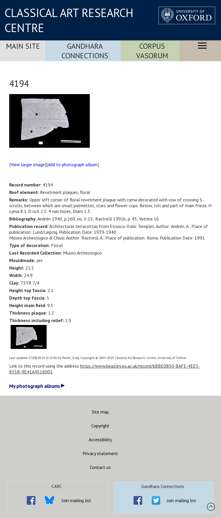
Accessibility (100, 439)
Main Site (23, 46)
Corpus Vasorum (152, 50)
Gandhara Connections (85, 50)
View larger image (28, 164)
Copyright (100, 426)
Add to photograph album (73, 164)
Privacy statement (100, 453)
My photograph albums (37, 386)
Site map (100, 412)
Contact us (100, 467)
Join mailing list (76, 500)
